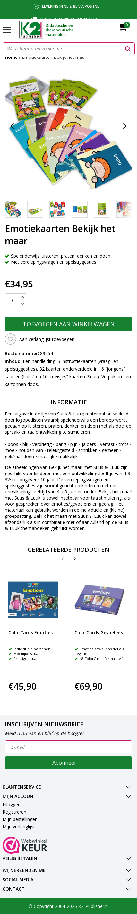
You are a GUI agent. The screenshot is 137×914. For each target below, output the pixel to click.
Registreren (14, 812)
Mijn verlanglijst (19, 827)
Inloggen (12, 804)
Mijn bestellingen (20, 819)
